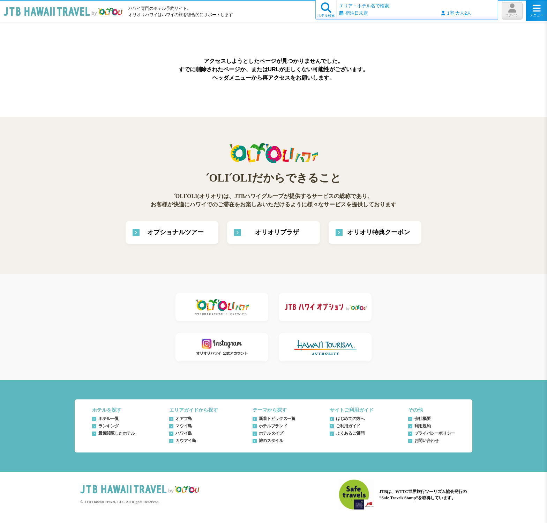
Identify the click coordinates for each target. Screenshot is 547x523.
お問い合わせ (426, 440)
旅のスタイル (271, 440)
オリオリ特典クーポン (378, 232)
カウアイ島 (185, 440)
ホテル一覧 (108, 418)
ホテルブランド (273, 425)
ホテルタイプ (271, 433)
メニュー (536, 10)
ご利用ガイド (348, 425)
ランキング (108, 425)
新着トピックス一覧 (277, 418)
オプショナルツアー (175, 232)
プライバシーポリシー (434, 433)
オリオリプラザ (277, 232)
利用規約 (422, 425)
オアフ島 (183, 418)
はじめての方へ (350, 418)
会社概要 (422, 418)
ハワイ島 (183, 433)
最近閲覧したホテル (116, 433)
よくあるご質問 (350, 433)
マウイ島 (183, 425)
